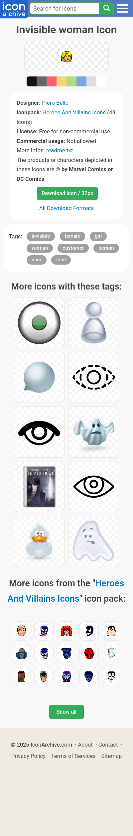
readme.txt (59, 150)
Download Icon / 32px (67, 193)
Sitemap (111, 756)
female (72, 236)
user (36, 260)
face (61, 260)
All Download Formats (66, 208)
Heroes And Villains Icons (74, 112)
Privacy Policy (28, 756)
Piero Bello (55, 102)
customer (73, 248)
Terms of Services (73, 756)
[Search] (106, 8)
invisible (41, 236)
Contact (108, 744)
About (85, 744)
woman (40, 248)
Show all (66, 712)
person (106, 248)
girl (98, 236)
